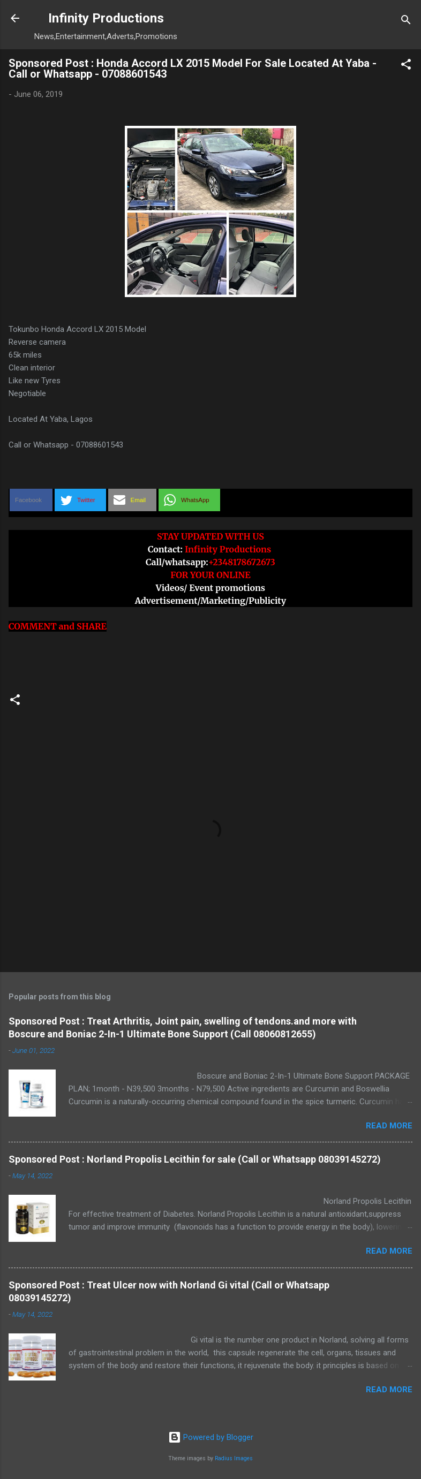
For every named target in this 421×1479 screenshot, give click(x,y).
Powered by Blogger (210, 1437)
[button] (406, 66)
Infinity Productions (106, 18)
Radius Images (234, 1458)
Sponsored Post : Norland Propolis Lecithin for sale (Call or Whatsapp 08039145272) (195, 1159)
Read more (389, 1126)
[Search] (406, 21)
